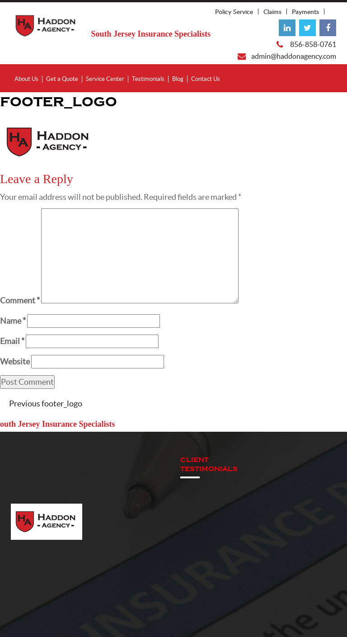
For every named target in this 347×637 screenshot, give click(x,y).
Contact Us (205, 78)
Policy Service (234, 11)
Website (15, 361)
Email (12, 341)
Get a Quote (62, 78)
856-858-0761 (313, 44)
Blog (177, 78)
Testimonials (148, 78)
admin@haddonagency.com (293, 56)
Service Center (105, 78)
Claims (272, 11)
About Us (26, 78)
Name (13, 321)
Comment (20, 300)
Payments (305, 11)
